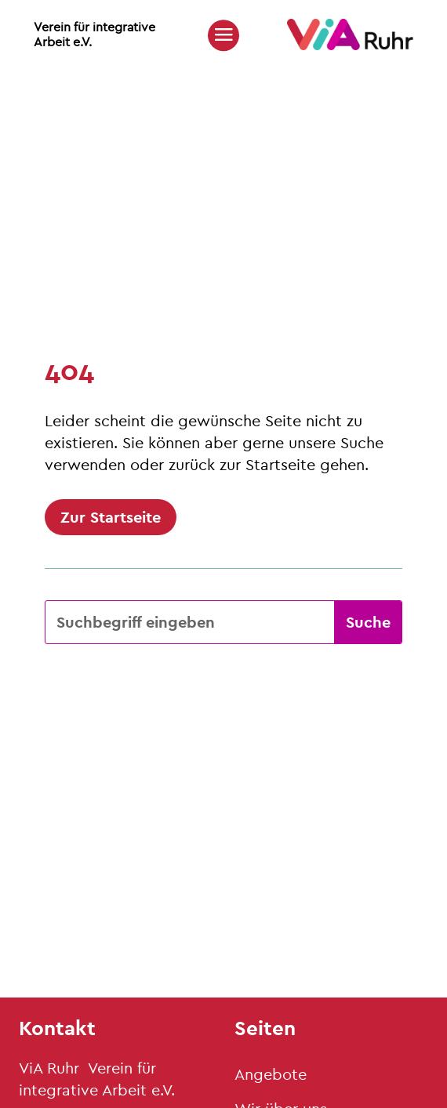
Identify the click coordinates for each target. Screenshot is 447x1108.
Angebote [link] (270, 1074)
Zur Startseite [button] (110, 517)
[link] (350, 45)
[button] (223, 34)
